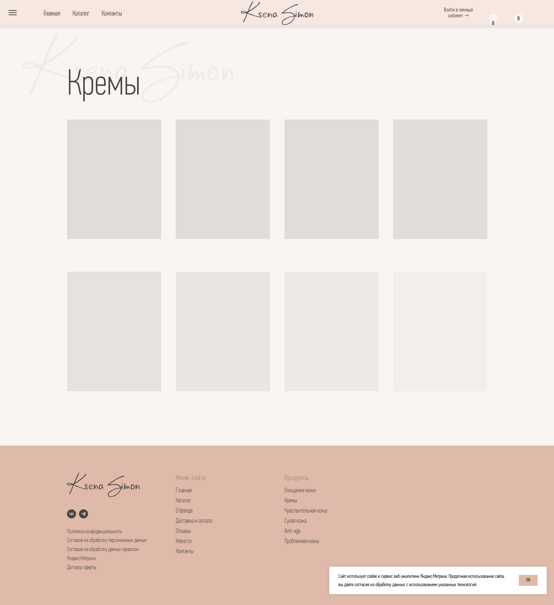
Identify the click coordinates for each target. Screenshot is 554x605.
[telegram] (83, 513)
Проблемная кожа (301, 541)
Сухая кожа (295, 521)
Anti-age (292, 531)
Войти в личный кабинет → (458, 12)
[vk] (71, 513)
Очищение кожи (300, 490)
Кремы (290, 500)
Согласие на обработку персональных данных (107, 540)
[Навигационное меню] (13, 12)
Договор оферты (81, 568)
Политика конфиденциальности (94, 532)
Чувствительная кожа (305, 511)
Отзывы (183, 531)
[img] (538, 13)
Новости (184, 541)
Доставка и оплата (194, 521)
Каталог (80, 13)
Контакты (111, 13)
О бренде (184, 511)
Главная (51, 13)
